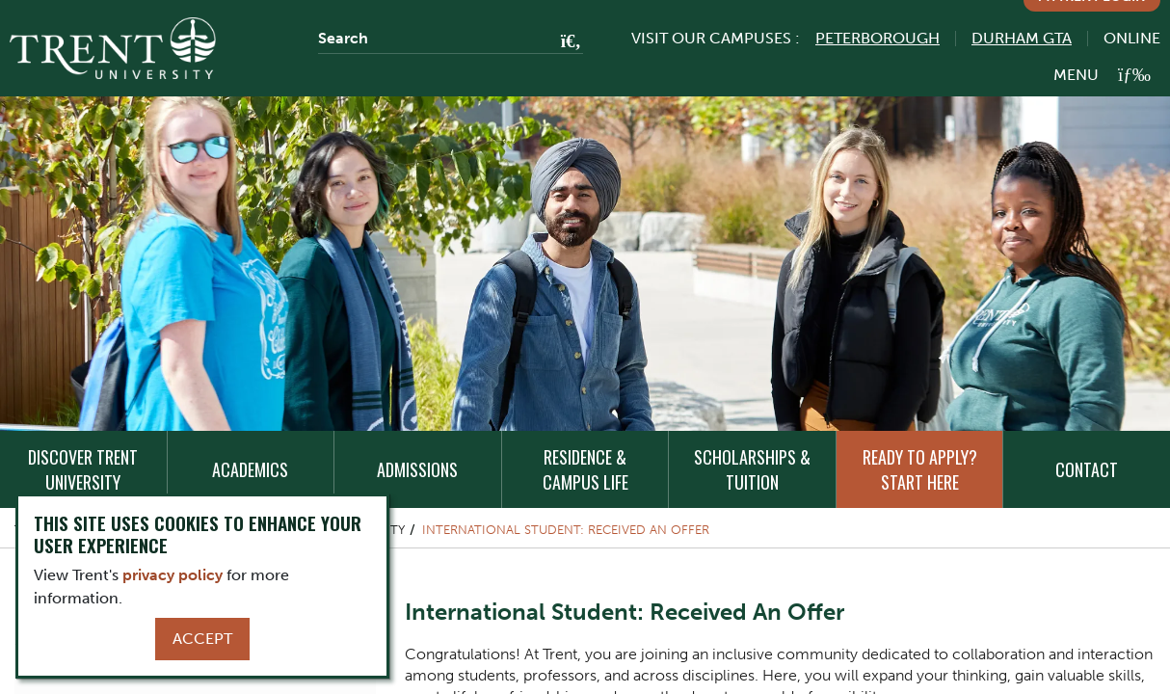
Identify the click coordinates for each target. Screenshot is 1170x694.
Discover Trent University (83, 469)
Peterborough (877, 38)
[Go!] (565, 42)
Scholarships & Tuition (752, 469)
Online (1132, 38)
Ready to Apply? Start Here (920, 469)
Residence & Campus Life (585, 469)
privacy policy (172, 575)
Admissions (417, 469)
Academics (250, 469)
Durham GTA (1021, 38)
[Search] (450, 38)
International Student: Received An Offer (565, 529)
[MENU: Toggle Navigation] (1102, 74)
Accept (202, 638)
